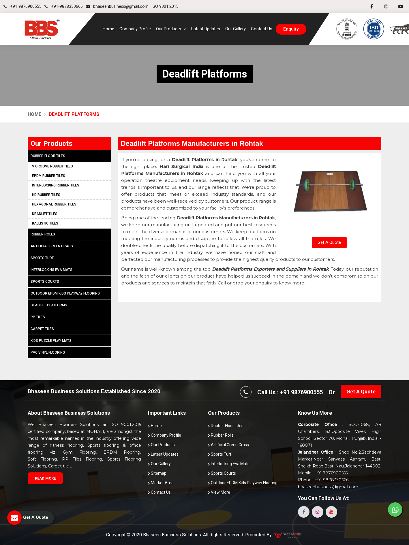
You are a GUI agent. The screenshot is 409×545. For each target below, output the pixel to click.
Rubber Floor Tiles (48, 156)
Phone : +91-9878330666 (323, 479)
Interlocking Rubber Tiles (55, 185)
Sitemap (157, 473)
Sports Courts (45, 282)
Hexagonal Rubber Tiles (54, 204)
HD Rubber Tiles (46, 195)
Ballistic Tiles (45, 223)
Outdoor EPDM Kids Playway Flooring (65, 293)
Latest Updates (205, 28)
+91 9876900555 (22, 6)
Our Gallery (235, 28)
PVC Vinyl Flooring (48, 352)
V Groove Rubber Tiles (52, 166)
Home (108, 28)
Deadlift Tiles (44, 214)
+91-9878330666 (63, 6)
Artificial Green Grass (52, 246)
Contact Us (261, 28)
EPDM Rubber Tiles (48, 176)
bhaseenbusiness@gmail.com (117, 6)
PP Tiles (38, 317)
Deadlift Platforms (49, 305)
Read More (45, 478)
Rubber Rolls (43, 234)
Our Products (161, 444)
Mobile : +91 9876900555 (323, 473)
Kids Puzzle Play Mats (51, 341)
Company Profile (135, 28)
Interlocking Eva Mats (51, 270)
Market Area (161, 482)
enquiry (291, 29)
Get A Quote (329, 242)
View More (219, 492)
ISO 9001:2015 (165, 6)
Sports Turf (42, 258)
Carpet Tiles (42, 329)
